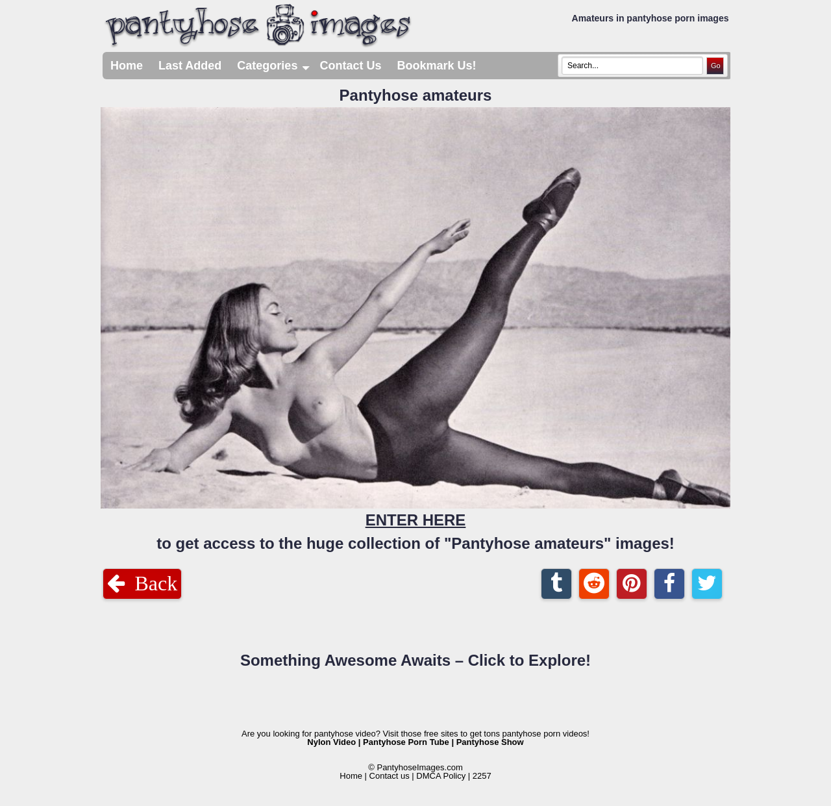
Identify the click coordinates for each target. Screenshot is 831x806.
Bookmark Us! (436, 65)
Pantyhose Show (490, 742)
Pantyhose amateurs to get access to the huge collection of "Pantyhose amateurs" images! (415, 319)
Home (126, 65)
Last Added (189, 65)
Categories (274, 65)
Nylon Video (331, 742)
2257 (482, 776)
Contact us (389, 776)
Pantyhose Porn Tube (406, 742)
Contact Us (350, 65)
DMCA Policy (440, 776)
